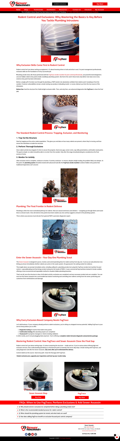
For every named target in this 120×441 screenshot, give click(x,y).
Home (18, 9)
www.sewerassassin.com (89, 431)
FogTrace (82, 393)
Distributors (51, 9)
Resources (64, 10)
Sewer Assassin (24, 262)
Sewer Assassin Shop (38, 393)
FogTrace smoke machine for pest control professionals (65, 75)
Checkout (88, 9)
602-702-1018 (90, 427)
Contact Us (77, 9)
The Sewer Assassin (65, 438)
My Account (100, 9)
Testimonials (38, 9)
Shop (26, 10)
